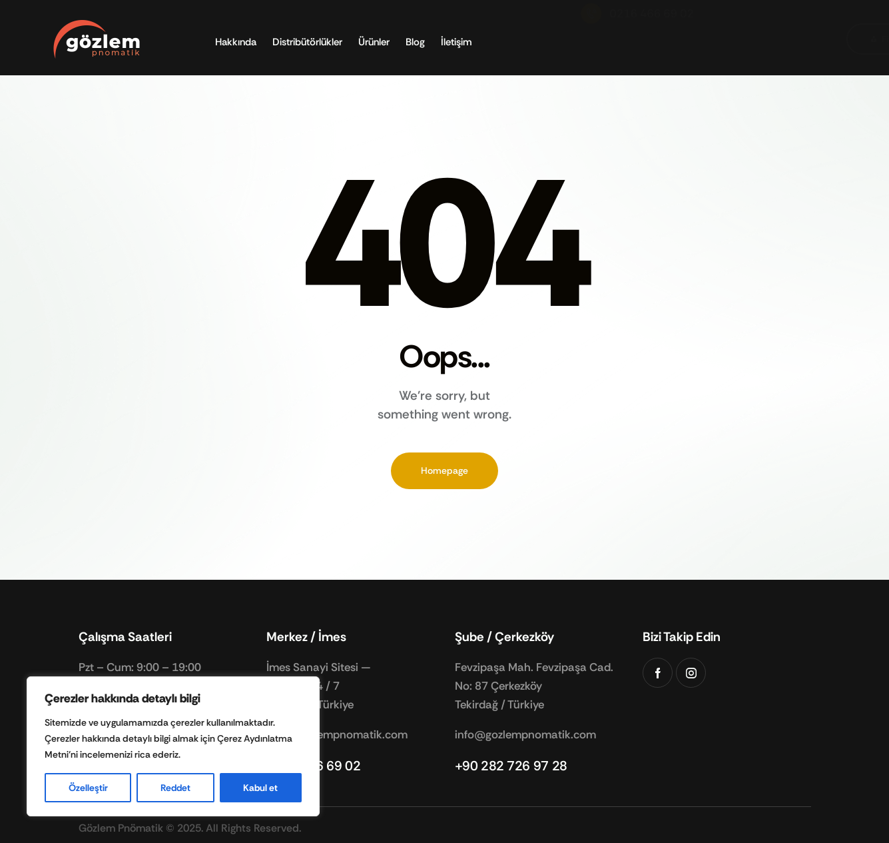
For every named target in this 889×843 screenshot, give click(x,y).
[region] (173, 746)
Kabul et (260, 788)
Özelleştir (88, 788)
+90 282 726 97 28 (511, 765)
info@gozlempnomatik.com (337, 734)
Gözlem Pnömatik (121, 828)
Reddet (175, 788)
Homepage (444, 470)
